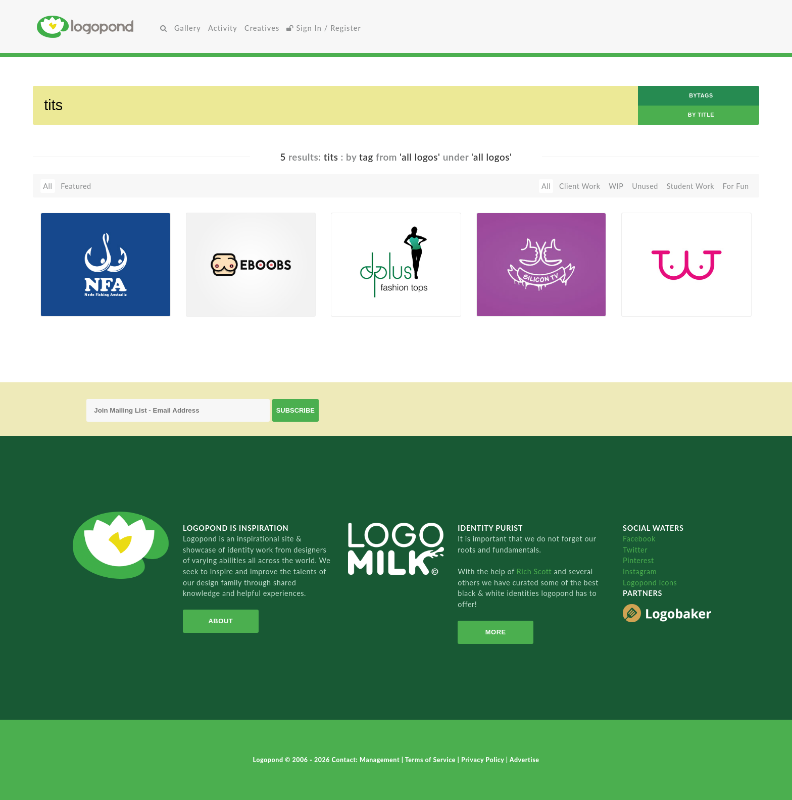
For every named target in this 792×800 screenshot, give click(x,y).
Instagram (640, 571)
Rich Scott (535, 571)
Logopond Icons (650, 582)
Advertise (524, 760)
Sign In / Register (323, 28)
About (220, 621)
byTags (701, 95)
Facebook (639, 538)
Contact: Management (367, 760)
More (495, 632)
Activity (222, 28)
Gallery (187, 28)
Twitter (635, 549)
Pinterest (638, 560)
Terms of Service (431, 760)
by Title (701, 115)
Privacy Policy (483, 760)
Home (97, 26)
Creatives (261, 28)
